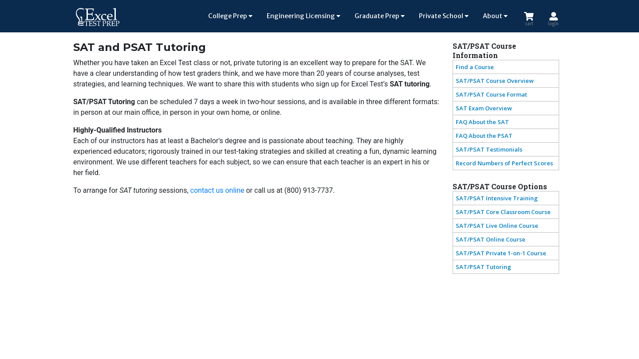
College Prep (230, 16)
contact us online (217, 190)
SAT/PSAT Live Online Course (497, 226)
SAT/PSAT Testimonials (489, 149)
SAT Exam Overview (484, 108)
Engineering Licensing (303, 16)
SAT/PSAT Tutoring (483, 267)
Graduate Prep (380, 16)
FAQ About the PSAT (484, 136)
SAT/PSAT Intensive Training (497, 198)
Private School (444, 16)
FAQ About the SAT (482, 122)
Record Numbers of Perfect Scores (504, 163)
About (495, 16)
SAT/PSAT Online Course (490, 239)
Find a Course (475, 67)
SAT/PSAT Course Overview (495, 81)
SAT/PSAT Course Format (491, 94)
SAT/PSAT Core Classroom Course (503, 212)
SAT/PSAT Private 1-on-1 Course (501, 253)
